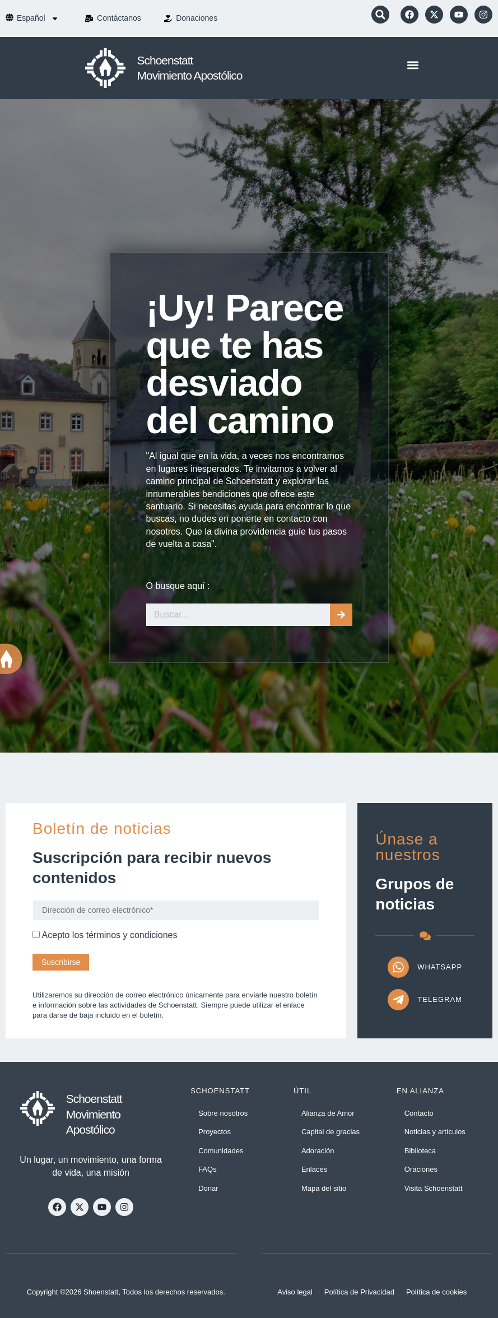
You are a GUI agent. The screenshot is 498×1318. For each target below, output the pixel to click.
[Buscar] (341, 615)
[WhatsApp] (398, 967)
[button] (380, 15)
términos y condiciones (132, 935)
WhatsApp (439, 967)
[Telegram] (398, 999)
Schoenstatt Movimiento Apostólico (94, 1114)
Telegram (439, 999)
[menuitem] (37, 18)
